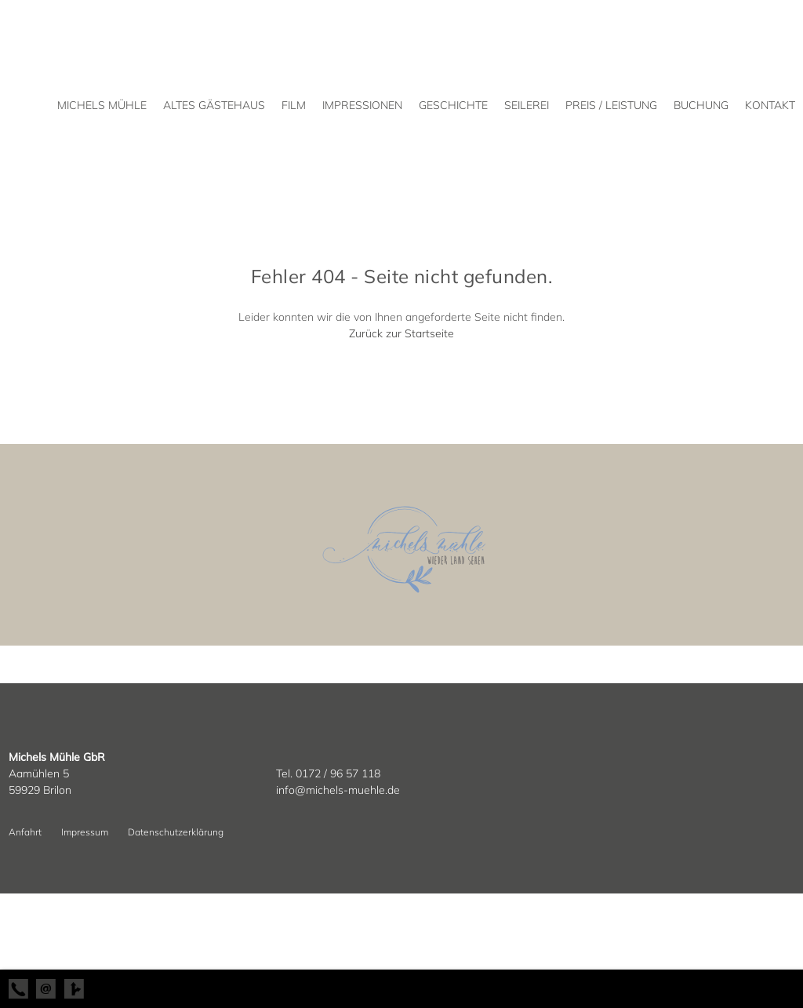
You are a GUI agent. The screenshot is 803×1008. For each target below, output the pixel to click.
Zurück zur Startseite (401, 333)
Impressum (84, 832)
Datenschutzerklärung (175, 832)
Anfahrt (25, 832)
